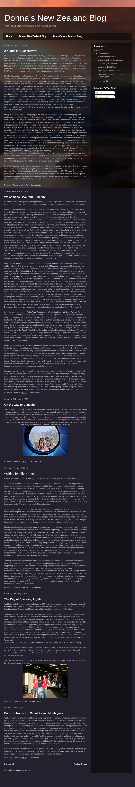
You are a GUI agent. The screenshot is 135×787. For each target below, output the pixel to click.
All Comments (102, 97)
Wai (49, 92)
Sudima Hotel (76, 302)
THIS (6, 250)
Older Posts (80, 764)
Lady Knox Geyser (69, 312)
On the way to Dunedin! (20, 404)
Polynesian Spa (10, 307)
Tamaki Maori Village (30, 330)
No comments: (36, 462)
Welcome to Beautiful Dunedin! (25, 197)
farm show (16, 276)
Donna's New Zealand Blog (55, 18)
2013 (98, 50)
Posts (98, 93)
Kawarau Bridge (10, 127)
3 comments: (36, 185)
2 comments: (35, 393)
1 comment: (35, 758)
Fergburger (28, 151)
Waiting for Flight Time (19, 473)
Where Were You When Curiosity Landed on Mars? (24, 642)
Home (9, 36)
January (102, 81)
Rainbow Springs (71, 299)
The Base (47, 81)
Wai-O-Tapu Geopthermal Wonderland (42, 312)
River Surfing (32, 130)
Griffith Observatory (14, 650)
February (102, 53)
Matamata (54, 266)
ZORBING (37, 317)
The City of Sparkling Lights (23, 599)
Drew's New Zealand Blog (32, 36)
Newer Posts (11, 764)
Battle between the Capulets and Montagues (33, 713)
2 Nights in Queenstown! (20, 50)
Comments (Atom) (22, 770)
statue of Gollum (43, 361)
